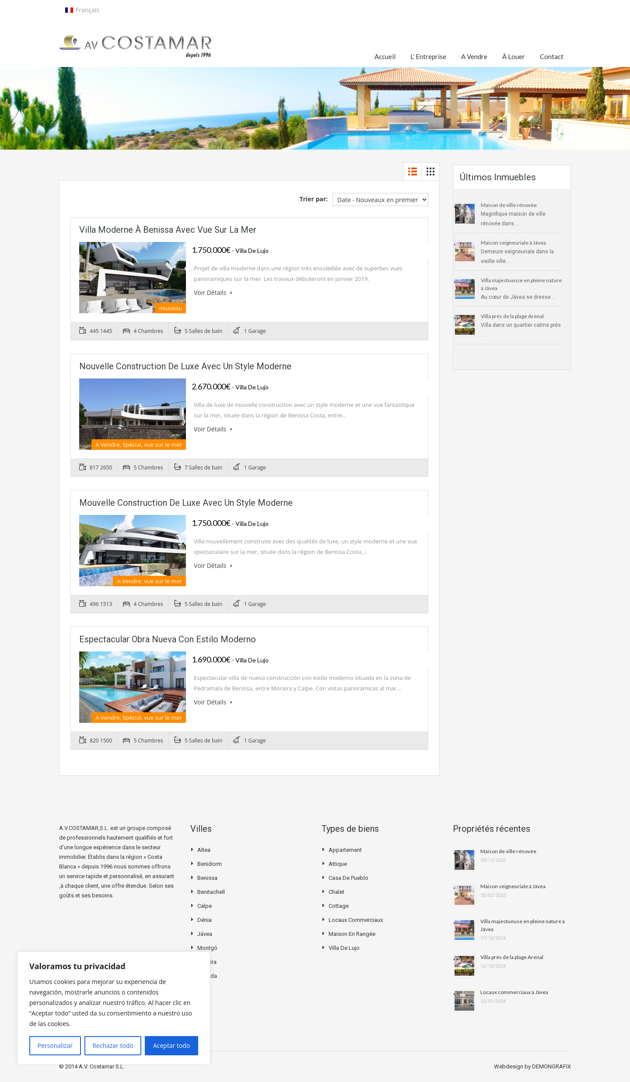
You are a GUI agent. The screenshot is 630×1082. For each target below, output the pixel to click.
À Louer (513, 56)
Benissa (207, 878)
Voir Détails (213, 292)
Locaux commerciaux (356, 920)
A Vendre (474, 56)
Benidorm (209, 864)
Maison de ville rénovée (509, 205)
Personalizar (55, 1045)
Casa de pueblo (348, 878)
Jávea (204, 934)
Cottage (339, 906)
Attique (338, 864)
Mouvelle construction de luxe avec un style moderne (186, 502)
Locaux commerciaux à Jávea (514, 992)
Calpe (204, 906)
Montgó (207, 948)
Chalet (336, 892)
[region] (114, 1008)
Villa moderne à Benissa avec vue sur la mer (167, 229)
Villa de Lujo (344, 948)
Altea (203, 850)
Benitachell (211, 892)
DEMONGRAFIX (551, 1066)
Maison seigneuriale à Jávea (513, 242)
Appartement (345, 850)
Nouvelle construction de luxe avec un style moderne (185, 366)
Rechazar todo (112, 1045)
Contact (552, 56)
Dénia (204, 920)
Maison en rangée (352, 934)
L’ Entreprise (428, 56)
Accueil (385, 56)
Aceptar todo (171, 1045)
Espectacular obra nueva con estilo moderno (167, 639)
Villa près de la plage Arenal (512, 316)
